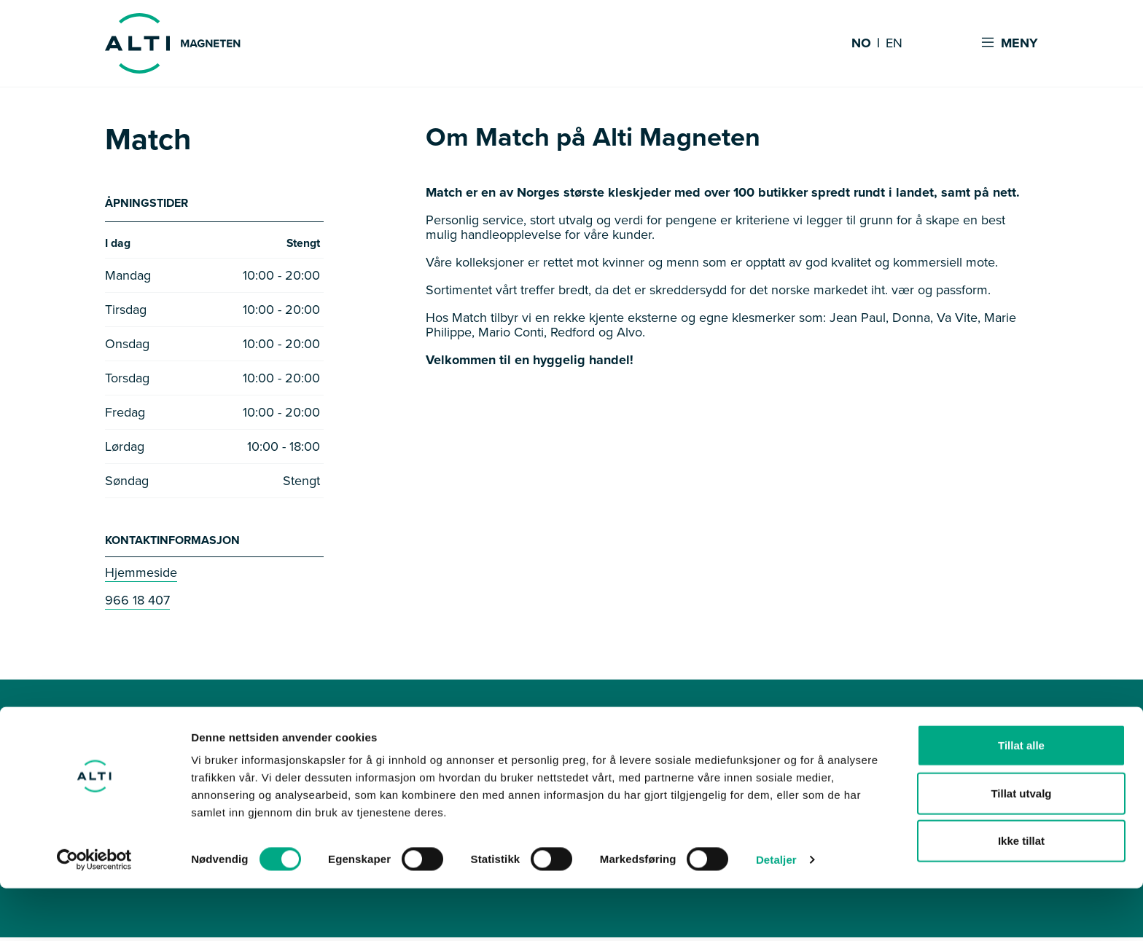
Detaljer (776, 912)
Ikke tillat (1021, 893)
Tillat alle (1021, 798)
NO (861, 43)
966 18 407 (137, 603)
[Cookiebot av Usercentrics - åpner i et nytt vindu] (94, 913)
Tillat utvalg (1021, 846)
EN (894, 43)
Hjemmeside (141, 576)
